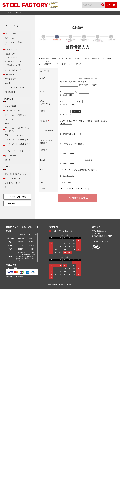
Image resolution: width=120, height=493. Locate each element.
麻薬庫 (7, 83)
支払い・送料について (14, 178)
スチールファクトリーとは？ (16, 140)
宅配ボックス (10, 54)
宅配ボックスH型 (14, 61)
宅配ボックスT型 (14, 65)
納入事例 (8, 160)
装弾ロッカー (10, 38)
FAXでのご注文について (14, 135)
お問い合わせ (10, 156)
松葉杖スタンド (11, 49)
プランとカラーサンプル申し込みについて (17, 129)
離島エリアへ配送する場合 (26, 257)
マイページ (114, 5)
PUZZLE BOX (10, 92)
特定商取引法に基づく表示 (15, 174)
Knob (7, 124)
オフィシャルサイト (101, 241)
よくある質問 (10, 106)
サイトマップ (10, 187)
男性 (63, 182)
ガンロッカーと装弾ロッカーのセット (17, 43)
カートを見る (108, 5)
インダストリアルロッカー (15, 88)
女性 (69, 182)
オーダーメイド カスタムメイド (17, 145)
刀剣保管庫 (9, 74)
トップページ (10, 13)
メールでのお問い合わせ (17, 197)
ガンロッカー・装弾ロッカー (16, 115)
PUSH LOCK (12, 58)
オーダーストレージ (13, 70)
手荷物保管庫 (10, 79)
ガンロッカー (10, 33)
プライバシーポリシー (14, 183)
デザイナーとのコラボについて (17, 151)
